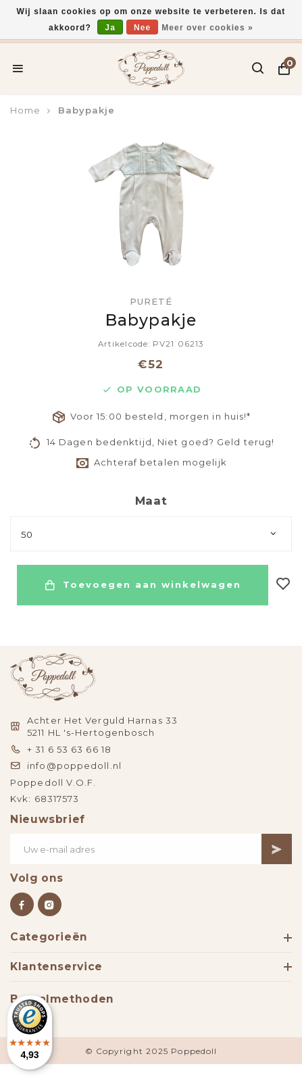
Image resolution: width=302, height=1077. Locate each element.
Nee (142, 27)
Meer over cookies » (207, 27)
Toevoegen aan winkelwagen (142, 585)
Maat (151, 500)
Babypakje (87, 110)
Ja (110, 27)
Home (25, 110)
